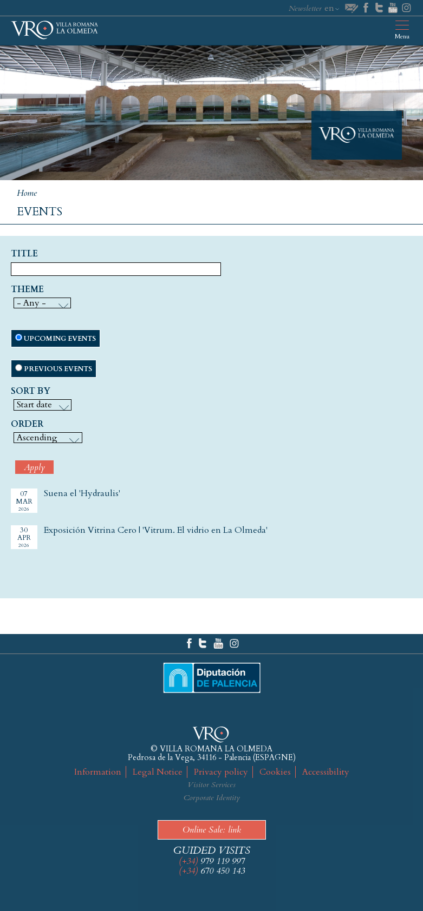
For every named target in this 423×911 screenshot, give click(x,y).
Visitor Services (211, 785)
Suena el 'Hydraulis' (82, 493)
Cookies (275, 772)
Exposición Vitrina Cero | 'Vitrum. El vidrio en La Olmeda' (156, 530)
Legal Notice (158, 772)
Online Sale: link (212, 830)
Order (27, 424)
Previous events (58, 369)
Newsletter (305, 8)
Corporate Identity (212, 798)
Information (97, 772)
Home (27, 193)
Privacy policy (221, 772)
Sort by (30, 391)
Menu (402, 36)
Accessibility (325, 772)
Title (24, 254)
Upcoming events (60, 339)
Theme (27, 290)
